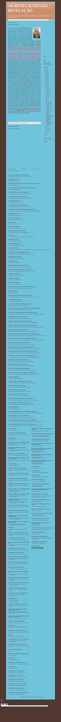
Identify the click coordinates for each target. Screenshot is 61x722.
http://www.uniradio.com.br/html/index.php (39, 543)
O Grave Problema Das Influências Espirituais (49, 123)
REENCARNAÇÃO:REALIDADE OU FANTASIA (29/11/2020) (19, 232)
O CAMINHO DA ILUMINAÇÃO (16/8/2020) (16, 275)
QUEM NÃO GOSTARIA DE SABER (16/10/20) (17, 258)
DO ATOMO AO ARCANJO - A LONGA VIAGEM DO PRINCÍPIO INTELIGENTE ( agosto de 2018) (25, 374)
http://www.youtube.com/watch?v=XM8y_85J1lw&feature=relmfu (37, 486)
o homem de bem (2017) (13, 439)
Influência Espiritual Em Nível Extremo (49, 116)
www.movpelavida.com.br (13, 668)
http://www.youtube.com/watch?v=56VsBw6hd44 (40, 440)
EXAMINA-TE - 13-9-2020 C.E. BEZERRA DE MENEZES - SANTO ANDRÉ (21, 271)
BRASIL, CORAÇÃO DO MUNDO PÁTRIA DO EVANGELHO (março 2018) (21, 404)
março (47, 127)
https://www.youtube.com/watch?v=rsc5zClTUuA (17, 672)
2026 (46, 69)
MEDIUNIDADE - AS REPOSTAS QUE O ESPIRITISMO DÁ (19, 632)
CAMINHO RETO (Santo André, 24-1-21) (16, 215)
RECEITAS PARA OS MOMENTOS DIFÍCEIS (16, 636)
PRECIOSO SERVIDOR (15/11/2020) (15, 241)
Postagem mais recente (12, 169)
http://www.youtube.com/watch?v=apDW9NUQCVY (40, 435)
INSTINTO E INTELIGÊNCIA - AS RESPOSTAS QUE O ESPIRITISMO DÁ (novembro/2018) (24, 348)
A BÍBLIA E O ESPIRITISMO (14, 465)
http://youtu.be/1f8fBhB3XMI (37, 501)
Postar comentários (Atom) (15, 170)
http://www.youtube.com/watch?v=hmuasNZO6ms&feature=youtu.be (38, 463)
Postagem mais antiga (36, 169)
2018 (46, 80)
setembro (47, 93)
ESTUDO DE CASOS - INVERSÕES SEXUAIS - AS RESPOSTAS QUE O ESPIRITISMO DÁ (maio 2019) (26, 314)
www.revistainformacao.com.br (37, 468)
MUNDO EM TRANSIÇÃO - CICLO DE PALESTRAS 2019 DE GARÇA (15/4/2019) (22, 331)
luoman (32, 696)
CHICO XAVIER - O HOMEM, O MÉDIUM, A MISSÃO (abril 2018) (20, 395)
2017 (46, 82)
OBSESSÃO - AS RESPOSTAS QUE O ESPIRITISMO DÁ (18, 622)
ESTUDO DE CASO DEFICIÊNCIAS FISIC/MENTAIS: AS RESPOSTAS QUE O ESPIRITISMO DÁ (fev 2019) (27, 335)
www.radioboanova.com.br (36, 491)
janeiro (47, 130)
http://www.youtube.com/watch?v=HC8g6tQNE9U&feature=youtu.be (38, 515)
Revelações (48, 125)
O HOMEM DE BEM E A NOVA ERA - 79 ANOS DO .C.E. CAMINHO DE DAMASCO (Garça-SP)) (25, 357)
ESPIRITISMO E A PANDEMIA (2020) (15, 279)
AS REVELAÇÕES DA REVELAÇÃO (28, 8)
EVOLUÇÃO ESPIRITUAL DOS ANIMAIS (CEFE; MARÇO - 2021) (20, 206)
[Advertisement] (24, 160)
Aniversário (47, 112)
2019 (46, 79)
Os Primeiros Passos (49, 110)
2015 (46, 85)
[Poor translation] (6, 704)
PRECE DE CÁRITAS (12, 655)
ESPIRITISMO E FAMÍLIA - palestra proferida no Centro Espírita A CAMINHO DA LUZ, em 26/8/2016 (18, 502)
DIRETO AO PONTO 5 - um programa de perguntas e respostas (19, 391)
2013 (46, 88)
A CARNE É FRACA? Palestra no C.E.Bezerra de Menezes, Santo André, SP (22, 236)
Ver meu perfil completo (48, 139)
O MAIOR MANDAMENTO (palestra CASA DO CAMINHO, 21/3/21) (20, 198)
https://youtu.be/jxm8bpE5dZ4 (14, 185)
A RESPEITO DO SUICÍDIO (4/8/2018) (15, 378)
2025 (46, 70)
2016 (46, 83)
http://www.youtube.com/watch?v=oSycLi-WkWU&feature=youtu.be (39, 451)
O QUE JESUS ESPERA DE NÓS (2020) (16, 284)
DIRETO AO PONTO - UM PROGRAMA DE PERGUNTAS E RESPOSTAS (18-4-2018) (23, 400)
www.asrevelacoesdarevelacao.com (15, 189)
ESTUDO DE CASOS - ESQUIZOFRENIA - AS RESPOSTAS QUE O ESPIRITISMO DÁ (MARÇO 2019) (26, 327)
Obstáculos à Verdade (48, 114)
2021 (46, 76)
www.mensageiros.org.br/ (36, 533)
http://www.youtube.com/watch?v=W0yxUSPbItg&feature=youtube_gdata (39, 457)
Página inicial (24, 169)
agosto (47, 95)
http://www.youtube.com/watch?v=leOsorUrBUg (40, 529)
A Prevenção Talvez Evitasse (49, 106)
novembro (47, 90)
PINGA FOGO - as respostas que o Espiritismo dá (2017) (18, 455)
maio (47, 99)
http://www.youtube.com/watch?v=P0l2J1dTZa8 (17, 694)
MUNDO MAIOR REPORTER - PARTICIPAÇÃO (17, 301)
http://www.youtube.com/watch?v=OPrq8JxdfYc (40, 472)
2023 (46, 73)
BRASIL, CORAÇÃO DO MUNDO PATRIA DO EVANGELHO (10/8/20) (20, 288)
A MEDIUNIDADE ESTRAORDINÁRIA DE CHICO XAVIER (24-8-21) (20, 176)
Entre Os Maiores (48, 102)
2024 (46, 72)
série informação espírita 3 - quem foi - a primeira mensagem (42, 495)
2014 (46, 86)
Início (46, 58)
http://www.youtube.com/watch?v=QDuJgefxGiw (17, 689)
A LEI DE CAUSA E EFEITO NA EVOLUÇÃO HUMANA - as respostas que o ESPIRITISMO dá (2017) (26, 421)
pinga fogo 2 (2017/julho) (13, 430)
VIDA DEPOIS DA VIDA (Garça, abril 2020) (16, 202)
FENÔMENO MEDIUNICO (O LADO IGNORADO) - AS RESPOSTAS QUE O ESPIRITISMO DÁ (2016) (18, 524)
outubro (47, 92)
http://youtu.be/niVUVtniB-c (36, 510)
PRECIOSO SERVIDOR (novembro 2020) (16, 245)
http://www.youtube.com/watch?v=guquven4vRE (40, 520)
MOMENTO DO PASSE (13, 292)
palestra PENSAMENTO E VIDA (14, 659)
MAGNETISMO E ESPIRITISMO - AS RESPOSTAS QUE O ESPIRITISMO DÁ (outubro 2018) (24, 352)
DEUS (10, 651)
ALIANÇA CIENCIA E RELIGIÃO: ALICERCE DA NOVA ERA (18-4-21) (20, 193)
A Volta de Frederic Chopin (49, 109)
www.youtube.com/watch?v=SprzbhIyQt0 (39, 506)
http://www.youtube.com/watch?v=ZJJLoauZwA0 (40, 476)
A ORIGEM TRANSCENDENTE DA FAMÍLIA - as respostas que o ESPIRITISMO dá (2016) (19, 518)
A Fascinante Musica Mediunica (49, 104)
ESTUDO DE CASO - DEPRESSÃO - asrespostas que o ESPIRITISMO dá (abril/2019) (23, 322)
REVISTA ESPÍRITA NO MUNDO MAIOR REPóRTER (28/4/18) (19, 387)
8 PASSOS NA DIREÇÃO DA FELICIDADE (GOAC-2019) (18, 305)
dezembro (47, 89)
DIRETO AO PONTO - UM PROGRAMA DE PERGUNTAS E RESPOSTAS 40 (22, 344)
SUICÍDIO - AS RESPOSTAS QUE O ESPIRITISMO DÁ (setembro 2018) (21, 365)
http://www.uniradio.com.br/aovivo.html (38, 481)
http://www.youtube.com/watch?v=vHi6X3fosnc (17, 681)
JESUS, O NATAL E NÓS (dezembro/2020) (16, 219)
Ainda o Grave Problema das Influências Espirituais (48, 119)
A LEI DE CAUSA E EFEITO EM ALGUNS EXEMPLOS (18, 618)
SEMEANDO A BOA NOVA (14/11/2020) (15, 228)
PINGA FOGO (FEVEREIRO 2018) (15, 408)
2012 (46, 132)
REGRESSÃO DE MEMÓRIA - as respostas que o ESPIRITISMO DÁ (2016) (17, 491)
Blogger (40, 696)
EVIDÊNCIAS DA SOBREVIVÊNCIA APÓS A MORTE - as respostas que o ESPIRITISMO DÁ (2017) (25, 425)
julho (47, 96)
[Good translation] (2, 704)
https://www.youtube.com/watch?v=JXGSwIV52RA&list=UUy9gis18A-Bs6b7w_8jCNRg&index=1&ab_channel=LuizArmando (29, 249)
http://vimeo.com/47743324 (36, 525)
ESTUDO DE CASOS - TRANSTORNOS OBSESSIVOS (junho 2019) (20, 309)
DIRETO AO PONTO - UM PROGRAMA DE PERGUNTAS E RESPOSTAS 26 (22, 361)
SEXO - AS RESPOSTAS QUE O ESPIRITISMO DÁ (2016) (19, 539)
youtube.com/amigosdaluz (13, 601)
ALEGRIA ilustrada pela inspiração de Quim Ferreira (17, 554)
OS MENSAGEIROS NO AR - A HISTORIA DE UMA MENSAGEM (20, 318)
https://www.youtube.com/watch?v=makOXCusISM (17, 685)
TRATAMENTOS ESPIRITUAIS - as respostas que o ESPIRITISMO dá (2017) (22, 417)
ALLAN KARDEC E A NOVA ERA (14, 262)
